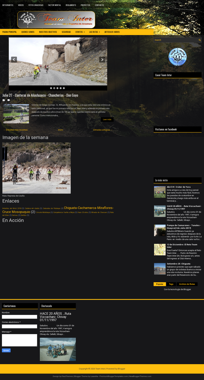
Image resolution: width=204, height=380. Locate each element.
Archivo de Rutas (187, 284)
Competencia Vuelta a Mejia (63, 212)
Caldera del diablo (32, 208)
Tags (171, 284)
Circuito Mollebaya (43, 212)
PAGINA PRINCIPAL (9, 31)
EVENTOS (81, 31)
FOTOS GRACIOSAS (35, 5)
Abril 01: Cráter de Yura (179, 187)
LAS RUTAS (95, 31)
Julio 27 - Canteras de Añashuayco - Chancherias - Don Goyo (40, 95)
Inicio (60, 130)
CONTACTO (99, 5)
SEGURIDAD (66, 31)
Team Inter (100, 369)
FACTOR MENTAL (54, 5)
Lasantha (94, 376)
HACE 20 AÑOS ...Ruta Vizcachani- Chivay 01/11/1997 (184, 207)
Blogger (187, 289)
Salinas (15, 215)
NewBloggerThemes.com (140, 376)
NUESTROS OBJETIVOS (48, 31)
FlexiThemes (67, 376)
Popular (159, 284)
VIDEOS (21, 5)
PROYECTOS (85, 5)
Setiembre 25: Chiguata (178, 264)
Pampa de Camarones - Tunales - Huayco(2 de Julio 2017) (184, 226)
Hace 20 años (83, 212)
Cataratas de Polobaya (51, 208)
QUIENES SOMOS (27, 31)
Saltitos (23, 215)
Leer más (107, 119)
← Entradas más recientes (15, 130)
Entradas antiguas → (103, 130)
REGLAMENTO (71, 5)
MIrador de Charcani (99, 212)
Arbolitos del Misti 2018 (11, 208)
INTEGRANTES (7, 5)
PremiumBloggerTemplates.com (114, 376)
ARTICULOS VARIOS (112, 31)
